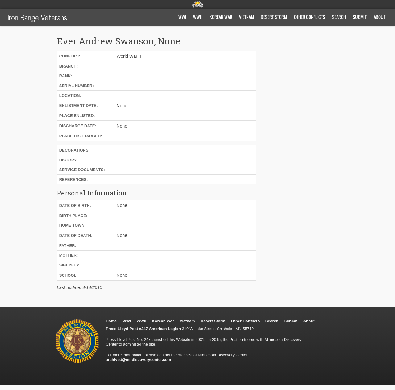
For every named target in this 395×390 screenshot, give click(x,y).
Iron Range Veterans (37, 16)
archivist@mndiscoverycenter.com (138, 359)
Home (111, 321)
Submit (360, 17)
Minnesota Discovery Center (197, 4)
